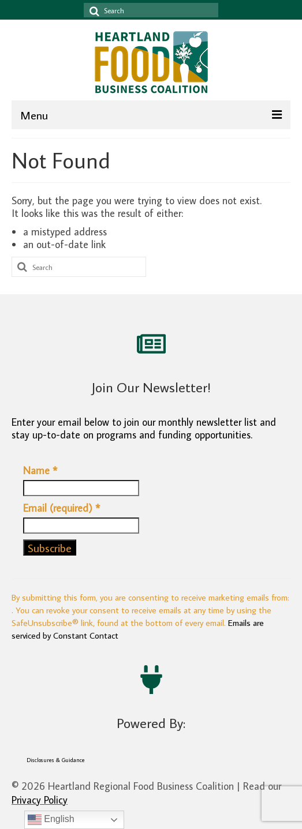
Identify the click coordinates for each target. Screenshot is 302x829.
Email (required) (61, 508)
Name (40, 470)
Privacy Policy (40, 800)
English (51, 820)
